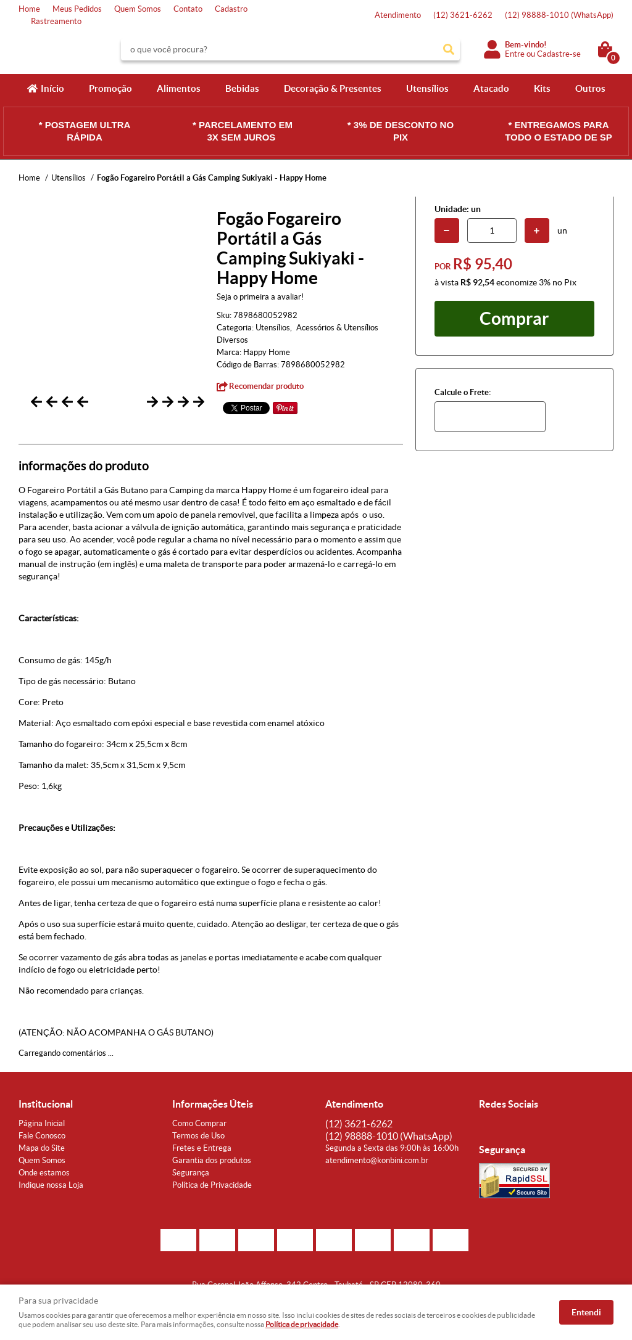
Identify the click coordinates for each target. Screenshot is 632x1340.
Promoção (110, 88)
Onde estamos (44, 1178)
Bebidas (242, 88)
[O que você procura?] (449, 49)
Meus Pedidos (77, 9)
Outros (590, 88)
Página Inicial (42, 1129)
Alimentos (179, 88)
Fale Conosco (42, 1141)
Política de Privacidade (212, 1190)
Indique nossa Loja (51, 1190)
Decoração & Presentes (332, 88)
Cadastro (231, 9)
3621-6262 (463, 15)
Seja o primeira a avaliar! (260, 296)
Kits (542, 88)
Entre (515, 54)
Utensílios (427, 88)
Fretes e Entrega (201, 1153)
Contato (187, 9)
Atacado (491, 88)
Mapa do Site (42, 1153)
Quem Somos (137, 9)
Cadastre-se (559, 54)
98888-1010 (559, 15)
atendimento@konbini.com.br (376, 1165)
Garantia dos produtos (211, 1165)
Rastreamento (56, 21)
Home (29, 9)
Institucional (46, 1109)
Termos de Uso (198, 1141)
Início (52, 88)
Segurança (190, 1178)
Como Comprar (199, 1129)
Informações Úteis (212, 1109)
